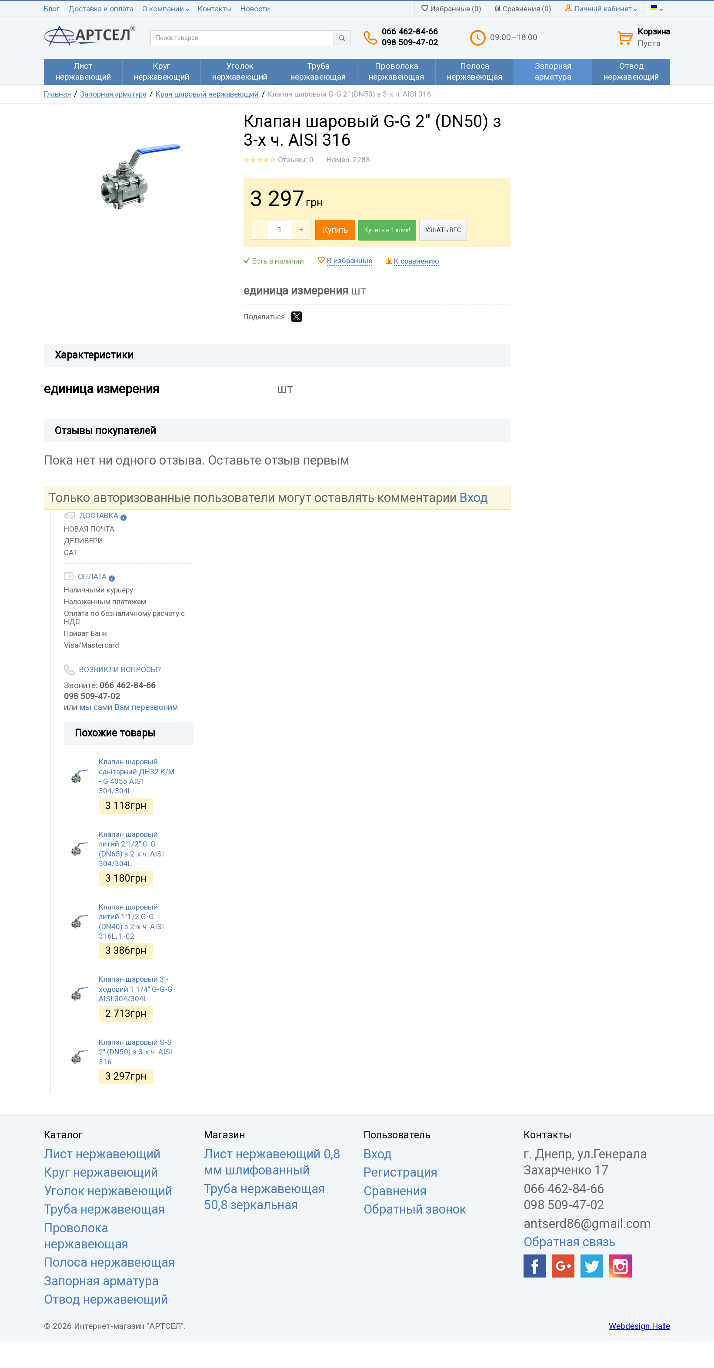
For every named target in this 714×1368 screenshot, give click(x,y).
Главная (57, 94)
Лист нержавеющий (102, 1154)
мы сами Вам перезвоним (129, 707)
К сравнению (416, 261)
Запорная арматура (113, 94)
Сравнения (395, 1191)
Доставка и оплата (100, 8)
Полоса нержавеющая (109, 1262)
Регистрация (400, 1172)
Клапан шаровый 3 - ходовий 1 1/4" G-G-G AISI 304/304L (136, 989)
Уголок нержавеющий (108, 1191)
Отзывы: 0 (296, 159)
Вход (474, 497)
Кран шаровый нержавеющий (207, 94)
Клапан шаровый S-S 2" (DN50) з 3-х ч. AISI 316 (135, 1052)
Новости (255, 8)
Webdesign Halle (639, 1326)
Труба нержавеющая (104, 1209)
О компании (165, 8)
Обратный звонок (415, 1209)
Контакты (215, 8)
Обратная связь (569, 1241)
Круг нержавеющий (101, 1172)
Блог (52, 8)
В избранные (349, 260)
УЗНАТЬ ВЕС (443, 230)
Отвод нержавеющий (106, 1299)
